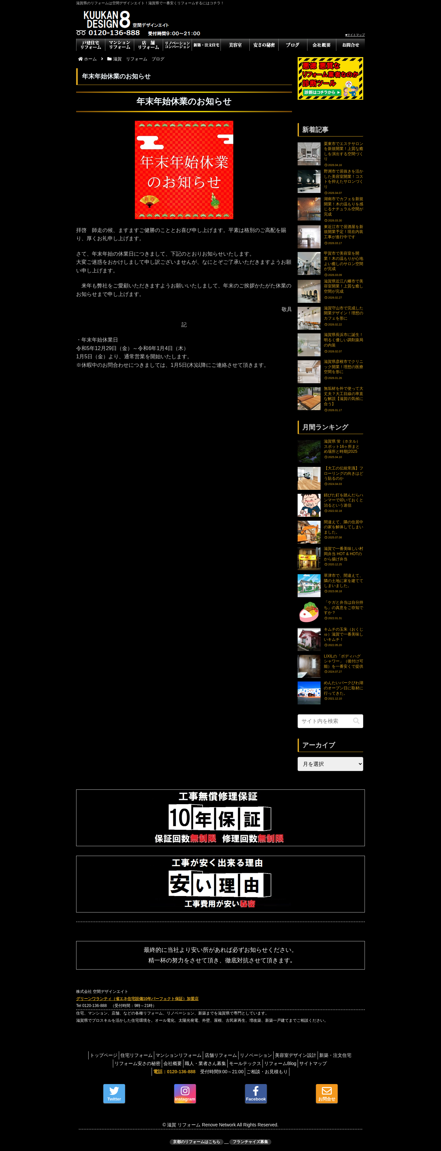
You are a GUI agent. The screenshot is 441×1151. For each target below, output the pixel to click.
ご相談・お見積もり (269, 1071)
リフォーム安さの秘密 (147, 1063)
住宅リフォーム (148, 1055)
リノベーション (279, 1055)
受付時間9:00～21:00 (196, 1071)
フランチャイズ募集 (250, 1142)
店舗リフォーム (240, 1055)
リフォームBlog (305, 1063)
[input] (330, 721)
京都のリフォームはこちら (196, 1142)
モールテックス (266, 1063)
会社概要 (186, 1063)
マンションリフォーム (194, 1055)
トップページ (111, 1055)
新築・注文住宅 (101, 1063)
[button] (356, 721)
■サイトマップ (355, 34)
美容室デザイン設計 (323, 1055)
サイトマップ (342, 1063)
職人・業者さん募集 (222, 1063)
